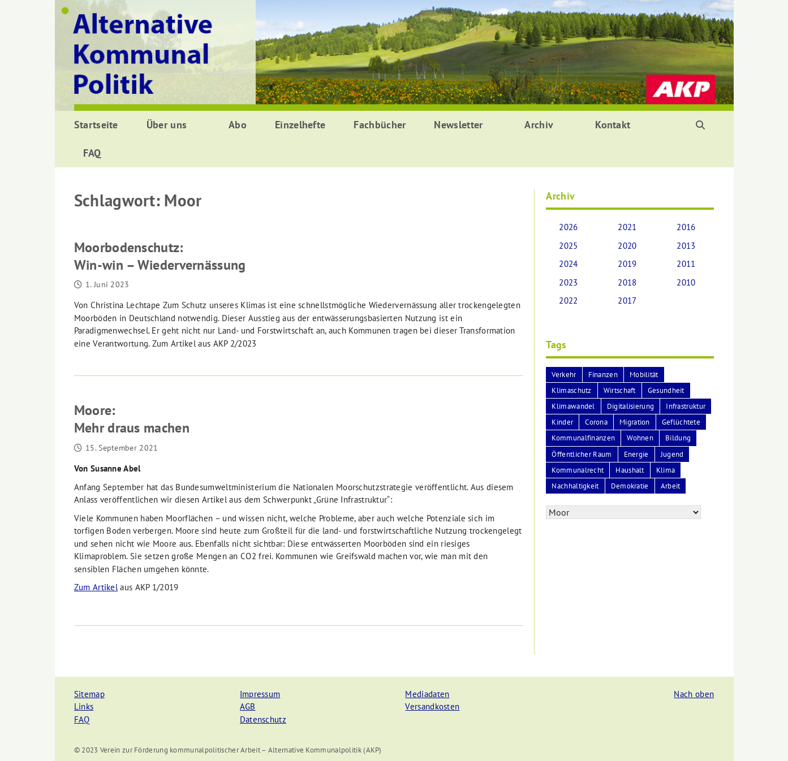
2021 (627, 227)
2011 (686, 263)
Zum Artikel (96, 587)
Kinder (562, 422)
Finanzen (603, 374)
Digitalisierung (630, 406)
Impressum (260, 694)
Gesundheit (666, 390)
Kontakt (612, 124)
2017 (627, 300)
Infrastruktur (685, 406)
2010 (686, 282)
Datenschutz (263, 719)
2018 (627, 282)
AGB (248, 706)
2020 (627, 245)
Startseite (96, 124)
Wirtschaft (620, 390)
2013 (686, 245)
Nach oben (694, 694)
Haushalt (629, 470)
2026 (568, 227)
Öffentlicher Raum (582, 454)
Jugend (672, 454)
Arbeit (671, 486)
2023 (568, 282)
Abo (238, 124)
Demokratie (630, 486)
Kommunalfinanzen (583, 438)
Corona (596, 422)
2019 (627, 263)
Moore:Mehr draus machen (132, 418)
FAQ (92, 152)
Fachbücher (380, 124)
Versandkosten (432, 706)
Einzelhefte (300, 124)
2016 (686, 227)
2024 (568, 263)
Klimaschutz (571, 390)
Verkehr (564, 374)
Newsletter (458, 124)
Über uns (167, 124)
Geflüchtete (681, 422)
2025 (568, 245)
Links (84, 706)
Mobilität (644, 374)
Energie (636, 454)
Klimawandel (573, 406)
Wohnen (640, 438)
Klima (665, 470)
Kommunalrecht (578, 470)
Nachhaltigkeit (575, 486)
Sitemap (89, 694)
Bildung (678, 438)
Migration (634, 422)
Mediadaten (427, 694)
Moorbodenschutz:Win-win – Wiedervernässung (160, 256)
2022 (568, 300)
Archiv (538, 124)
